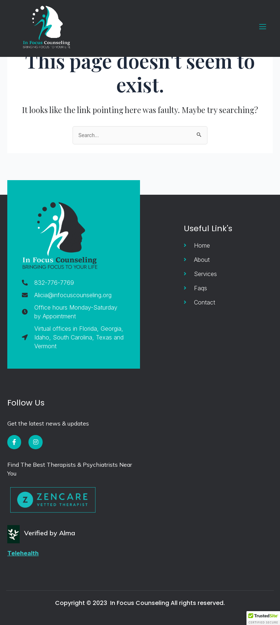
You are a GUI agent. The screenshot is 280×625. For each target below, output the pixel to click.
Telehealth (23, 553)
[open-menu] (258, 27)
